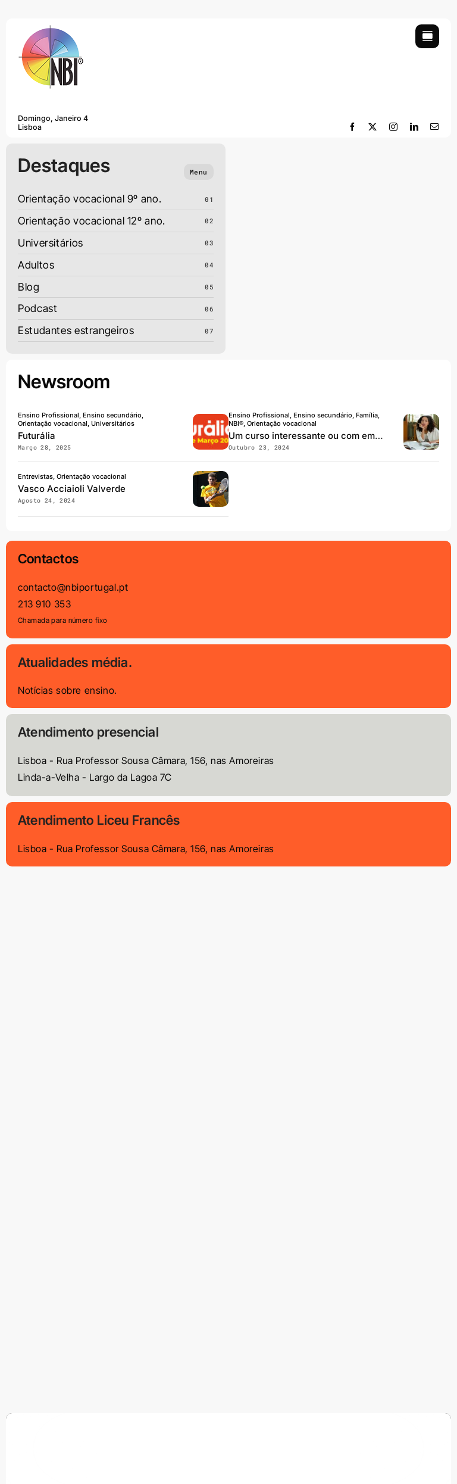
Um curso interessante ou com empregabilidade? (333, 435)
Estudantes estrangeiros (76, 330)
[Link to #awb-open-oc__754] (427, 36)
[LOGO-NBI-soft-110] (50, 29)
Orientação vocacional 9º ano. (89, 198)
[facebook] (352, 127)
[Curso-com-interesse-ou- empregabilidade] (421, 419)
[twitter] (372, 127)
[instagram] (393, 127)
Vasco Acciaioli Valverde (72, 488)
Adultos (36, 264)
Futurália (36, 435)
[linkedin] (414, 127)
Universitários (50, 242)
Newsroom (64, 381)
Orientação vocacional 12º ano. (91, 220)
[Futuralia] (210, 419)
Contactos (48, 558)
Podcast (37, 308)
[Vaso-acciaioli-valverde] (210, 476)
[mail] (434, 127)
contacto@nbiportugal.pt (73, 587)
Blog (29, 286)
